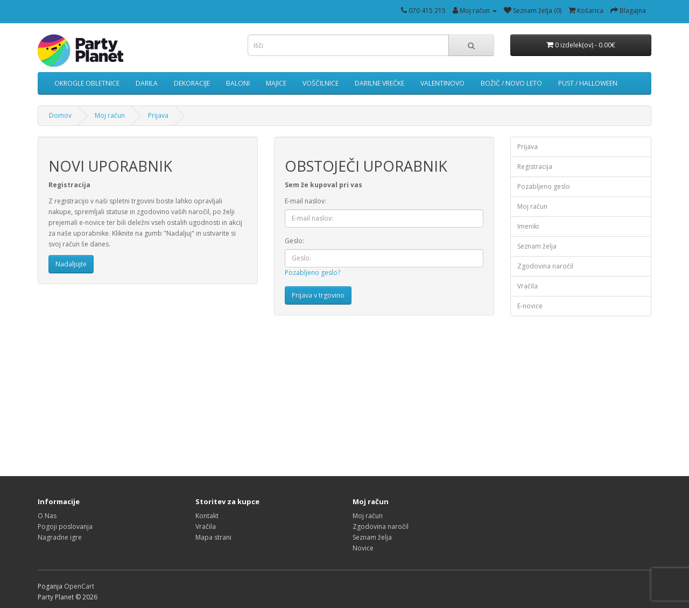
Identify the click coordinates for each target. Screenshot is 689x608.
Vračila (527, 286)
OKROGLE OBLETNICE (86, 83)
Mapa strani (213, 537)
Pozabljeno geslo (543, 186)
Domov (60, 115)
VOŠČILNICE (321, 83)
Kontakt (207, 515)
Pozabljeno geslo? (312, 272)
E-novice (530, 305)
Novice (363, 548)
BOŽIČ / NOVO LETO (511, 83)
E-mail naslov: (305, 201)
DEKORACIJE (192, 83)
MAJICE (276, 83)
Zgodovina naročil (545, 266)
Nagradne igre (60, 537)
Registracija (534, 166)
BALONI (238, 83)
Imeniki (528, 226)
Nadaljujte (71, 263)
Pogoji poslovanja (65, 526)
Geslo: (294, 240)
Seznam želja (537, 246)
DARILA (147, 83)
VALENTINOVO (442, 83)
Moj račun (110, 115)
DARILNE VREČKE (379, 83)
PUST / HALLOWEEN (587, 83)
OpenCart (79, 586)
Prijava (158, 115)
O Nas (47, 515)
